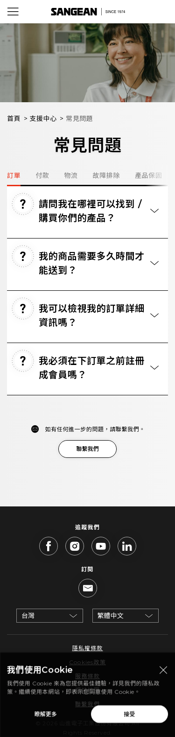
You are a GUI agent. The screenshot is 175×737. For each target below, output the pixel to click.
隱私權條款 (87, 648)
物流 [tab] (70, 175)
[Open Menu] (13, 11)
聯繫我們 (87, 448)
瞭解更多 (46, 716)
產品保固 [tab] (148, 175)
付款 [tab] (42, 175)
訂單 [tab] (14, 175)
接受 (129, 716)
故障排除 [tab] (106, 175)
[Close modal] (163, 672)
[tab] (87, 212)
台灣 (28, 615)
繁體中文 (111, 615)
